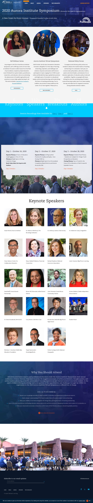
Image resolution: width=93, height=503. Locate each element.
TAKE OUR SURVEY (46, 90)
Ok (89, 500)
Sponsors (46, 3)
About (32, 3)
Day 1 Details (10, 168)
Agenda (39, 3)
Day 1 (55, 114)
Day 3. (70, 114)
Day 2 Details (39, 168)
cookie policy (82, 500)
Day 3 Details (68, 168)
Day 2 (60, 114)
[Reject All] (91, 501)
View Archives (17, 88)
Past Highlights (56, 3)
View (76, 90)
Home (26, 3)
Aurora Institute (84, 3)
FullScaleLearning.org (84, 478)
